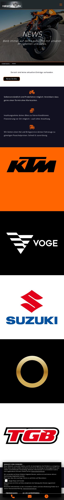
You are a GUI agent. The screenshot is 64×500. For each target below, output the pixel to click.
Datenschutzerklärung (38, 471)
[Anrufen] (13, 497)
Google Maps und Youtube (16, 481)
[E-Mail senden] (30, 497)
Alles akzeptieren (31, 493)
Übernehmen (11, 493)
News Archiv (11, 79)
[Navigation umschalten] (60, 5)
